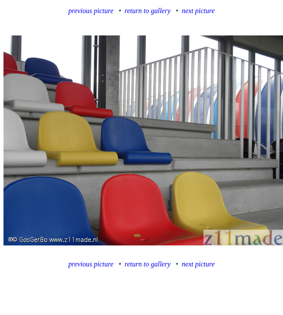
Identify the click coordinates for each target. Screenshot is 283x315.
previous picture (91, 10)
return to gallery (147, 10)
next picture (198, 10)
